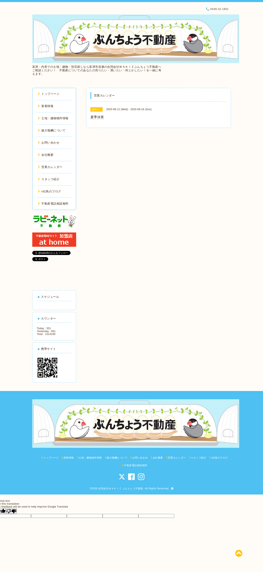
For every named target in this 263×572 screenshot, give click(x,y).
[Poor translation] (11, 511)
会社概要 (46, 154)
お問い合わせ (49, 142)
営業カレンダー (50, 167)
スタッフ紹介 (49, 179)
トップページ (49, 93)
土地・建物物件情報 (53, 118)
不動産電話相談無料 (53, 203)
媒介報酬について (52, 130)
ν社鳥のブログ (49, 191)
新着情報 (46, 106)
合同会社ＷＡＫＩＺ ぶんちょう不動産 (120, 488)
